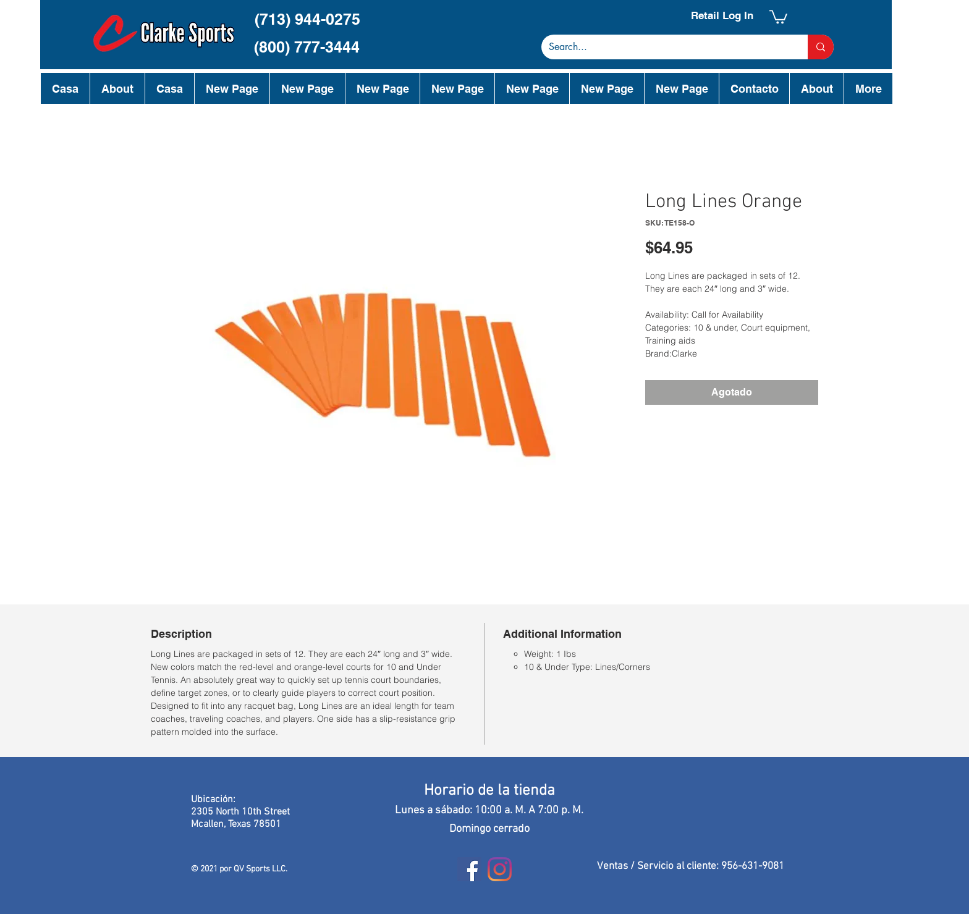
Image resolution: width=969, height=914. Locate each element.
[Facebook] (469, 869)
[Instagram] (500, 869)
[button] (778, 16)
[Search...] (665, 47)
